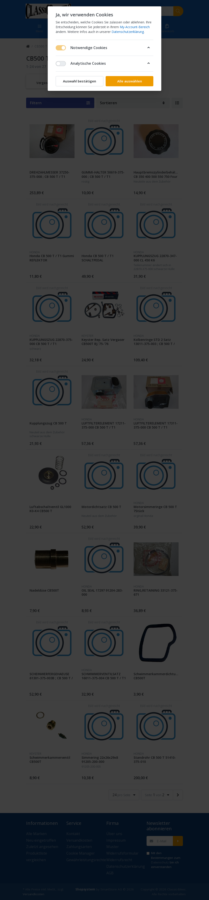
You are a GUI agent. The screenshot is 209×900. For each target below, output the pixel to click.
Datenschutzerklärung (128, 32)
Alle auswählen (129, 81)
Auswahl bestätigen (79, 81)
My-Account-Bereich (135, 27)
